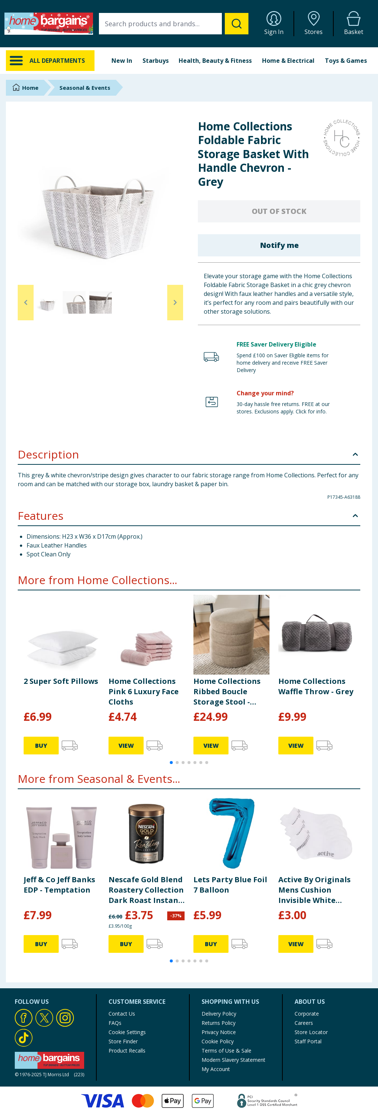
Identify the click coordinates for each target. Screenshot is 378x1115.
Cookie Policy (218, 1041)
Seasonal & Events (84, 87)
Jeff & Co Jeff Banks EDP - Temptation (59, 884)
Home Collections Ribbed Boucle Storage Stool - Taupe (227, 691)
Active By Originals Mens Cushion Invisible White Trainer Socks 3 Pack (314, 890)
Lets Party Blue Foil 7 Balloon (230, 884)
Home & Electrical (288, 61)
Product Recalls (127, 1050)
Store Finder (123, 1041)
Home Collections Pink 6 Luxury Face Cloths (144, 691)
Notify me (279, 245)
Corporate (307, 1013)
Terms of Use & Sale (226, 1050)
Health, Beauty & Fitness (215, 61)
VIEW (126, 745)
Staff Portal (308, 1041)
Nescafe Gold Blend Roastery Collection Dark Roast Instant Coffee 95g (146, 890)
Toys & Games (346, 61)
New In (121, 61)
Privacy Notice (219, 1032)
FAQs (115, 1022)
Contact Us (122, 1013)
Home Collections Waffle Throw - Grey (315, 686)
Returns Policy (219, 1022)
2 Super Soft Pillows (61, 681)
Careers (304, 1022)
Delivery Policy (219, 1013)
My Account (216, 1069)
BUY (41, 745)
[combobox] (173, 23)
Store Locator (311, 1032)
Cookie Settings (127, 1032)
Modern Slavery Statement (233, 1059)
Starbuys (155, 61)
